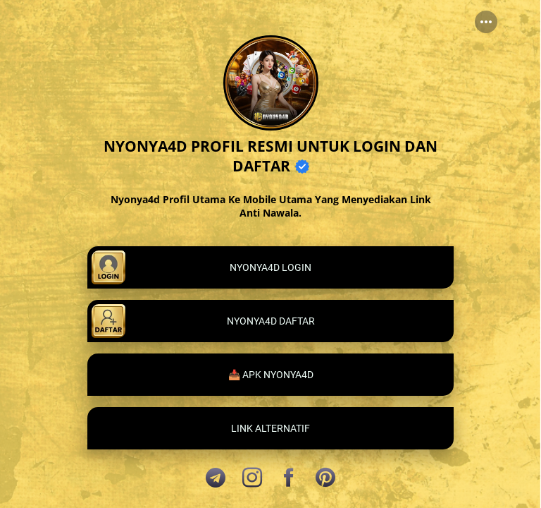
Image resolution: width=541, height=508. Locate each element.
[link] (270, 267)
